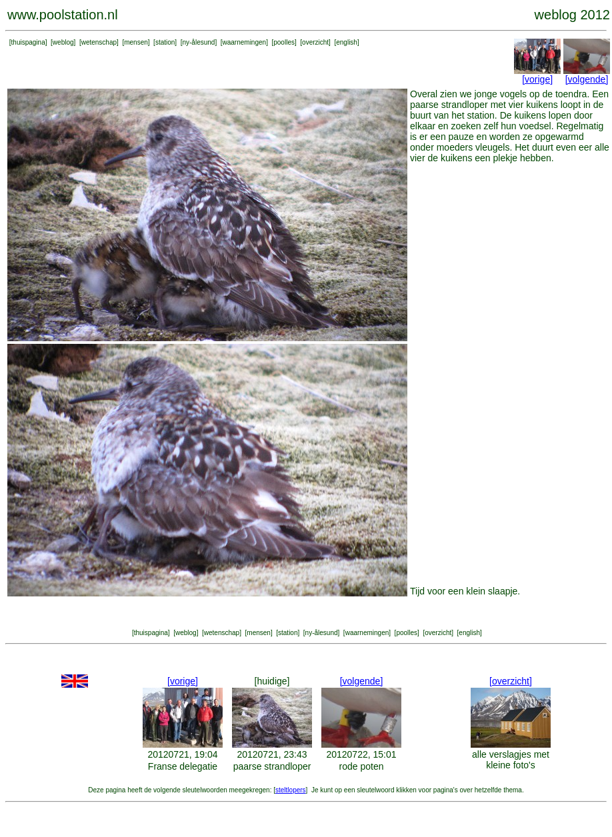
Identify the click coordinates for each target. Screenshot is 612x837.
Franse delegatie (182, 766)
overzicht (315, 42)
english (346, 42)
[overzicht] (510, 681)
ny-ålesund (198, 42)
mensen (136, 42)
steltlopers (290, 790)
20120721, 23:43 (272, 754)
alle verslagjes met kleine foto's (510, 759)
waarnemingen (245, 42)
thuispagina (28, 42)
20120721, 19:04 (182, 754)
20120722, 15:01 (361, 754)
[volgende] (587, 79)
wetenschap (99, 42)
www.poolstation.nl (62, 14)
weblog (63, 42)
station (165, 42)
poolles (284, 42)
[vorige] (537, 79)
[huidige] (272, 681)
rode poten (361, 766)
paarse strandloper (272, 766)
